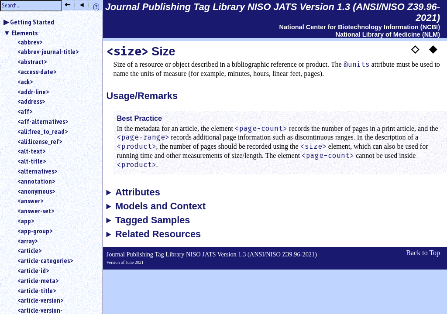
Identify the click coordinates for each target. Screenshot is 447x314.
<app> (25, 220)
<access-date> (36, 71)
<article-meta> (37, 280)
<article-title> (36, 290)
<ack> (25, 81)
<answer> (30, 200)
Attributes (137, 192)
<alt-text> (31, 151)
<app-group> (34, 230)
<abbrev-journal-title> (48, 51)
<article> (29, 250)
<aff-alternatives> (42, 121)
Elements (25, 32)
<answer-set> (35, 210)
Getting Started (32, 21)
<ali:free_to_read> (42, 131)
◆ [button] (433, 49)
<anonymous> (36, 191)
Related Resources (158, 234)
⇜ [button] (67, 4)
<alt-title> (31, 161)
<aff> (24, 111)
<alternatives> (37, 171)
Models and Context (160, 206)
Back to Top (423, 252)
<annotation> (36, 181)
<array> (27, 240)
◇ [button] (415, 49)
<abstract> (32, 61)
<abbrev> (29, 42)
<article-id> (33, 270)
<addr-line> (33, 91)
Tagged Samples (152, 220)
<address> (31, 101)
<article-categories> (45, 260)
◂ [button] (81, 4)
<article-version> (40, 300)
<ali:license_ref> (39, 141)
